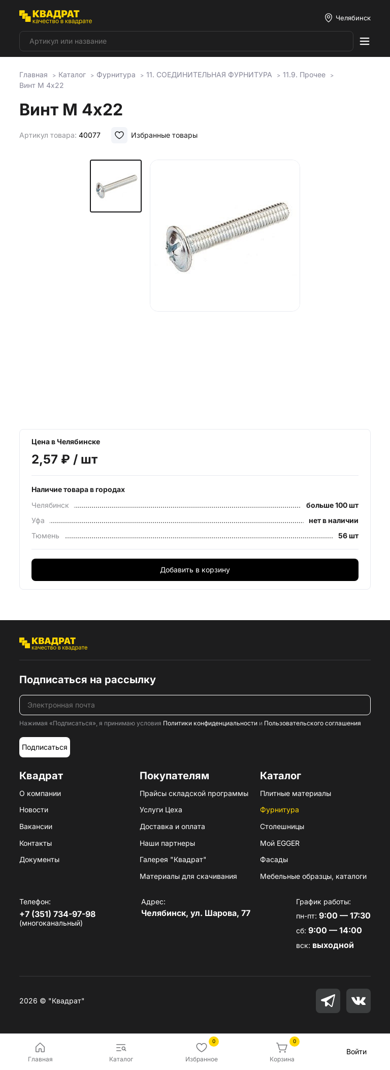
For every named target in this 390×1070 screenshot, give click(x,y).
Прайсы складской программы (194, 793)
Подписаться (45, 747)
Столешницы (282, 826)
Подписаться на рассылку (87, 680)
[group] (225, 287)
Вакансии (35, 826)
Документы (39, 859)
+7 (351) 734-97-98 (57, 914)
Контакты (35, 843)
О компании (40, 793)
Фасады (274, 859)
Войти (356, 1051)
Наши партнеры (167, 843)
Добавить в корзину (195, 569)
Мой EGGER (280, 843)
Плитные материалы (295, 793)
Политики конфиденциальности (210, 723)
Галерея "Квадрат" (173, 859)
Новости (33, 809)
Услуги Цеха (161, 809)
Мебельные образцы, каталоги (313, 876)
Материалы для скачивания (188, 876)
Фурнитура (279, 809)
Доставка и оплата (172, 826)
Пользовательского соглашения (312, 723)
